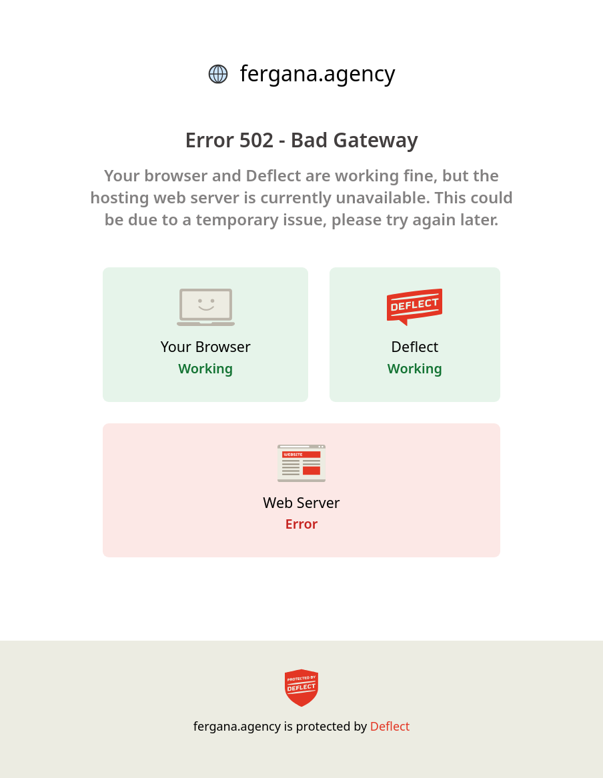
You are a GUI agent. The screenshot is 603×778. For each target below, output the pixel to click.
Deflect (390, 726)
